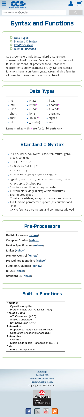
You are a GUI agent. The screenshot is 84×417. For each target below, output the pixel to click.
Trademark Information (42, 378)
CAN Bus (35, 339)
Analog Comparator (35, 319)
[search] (34, 12)
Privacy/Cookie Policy (42, 381)
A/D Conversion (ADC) (35, 316)
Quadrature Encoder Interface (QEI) (35, 333)
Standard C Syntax (25, 41)
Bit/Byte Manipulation (35, 349)
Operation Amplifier (35, 306)
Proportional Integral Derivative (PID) (35, 329)
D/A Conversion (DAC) (35, 323)
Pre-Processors (23, 45)
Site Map (42, 371)
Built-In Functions (25, 49)
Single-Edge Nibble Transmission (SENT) (35, 343)
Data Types (21, 38)
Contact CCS (42, 375)
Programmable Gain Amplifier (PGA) (35, 309)
